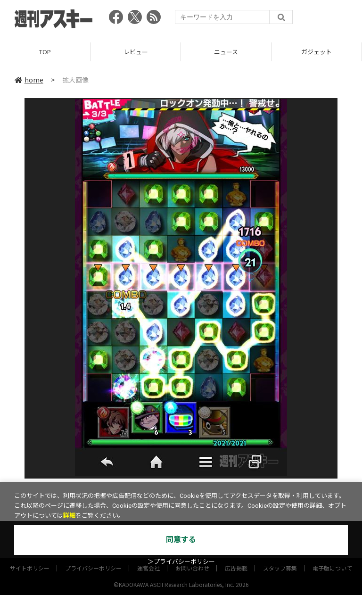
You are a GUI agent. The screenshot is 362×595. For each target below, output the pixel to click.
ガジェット (316, 51)
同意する (181, 539)
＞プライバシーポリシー (181, 561)
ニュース (226, 51)
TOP (45, 51)
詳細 (69, 515)
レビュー (135, 51)
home (29, 79)
